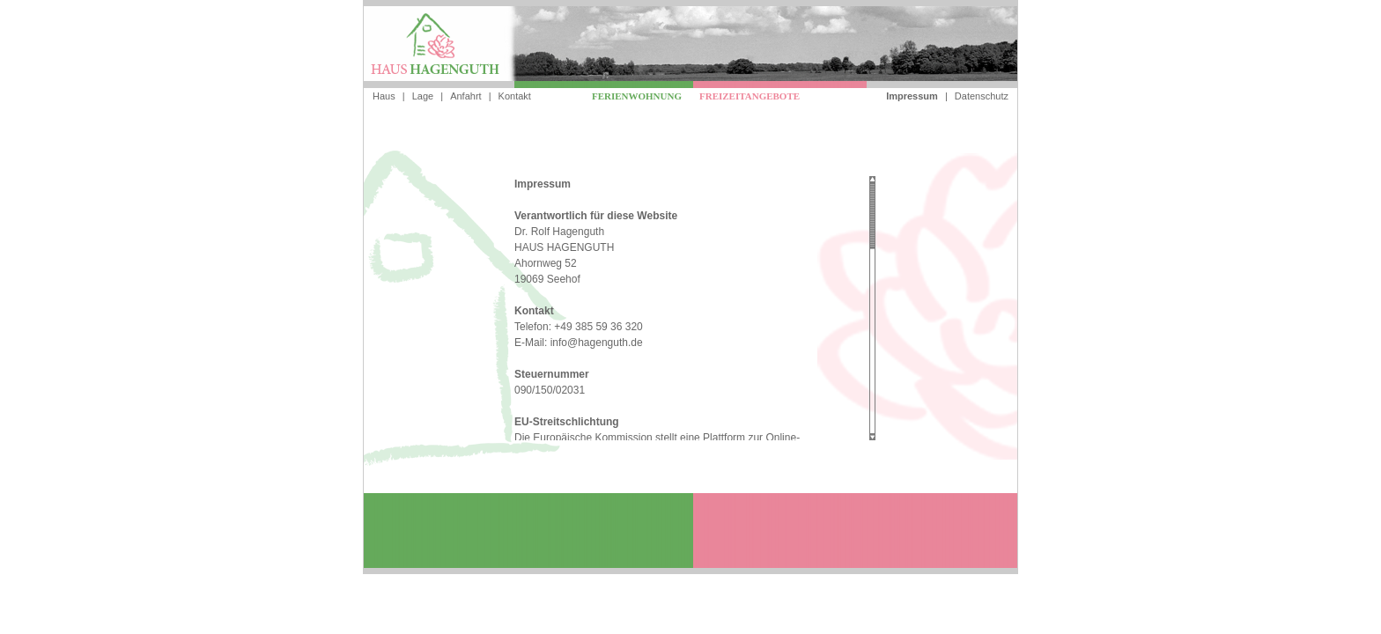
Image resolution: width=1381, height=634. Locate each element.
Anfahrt (465, 96)
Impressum (912, 96)
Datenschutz (981, 96)
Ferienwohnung (637, 96)
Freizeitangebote (749, 96)
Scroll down (872, 436)
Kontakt (514, 96)
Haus (384, 96)
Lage (422, 96)
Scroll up (872, 179)
